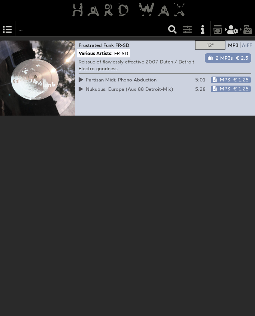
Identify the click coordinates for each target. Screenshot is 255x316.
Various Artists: (96, 53)
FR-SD (122, 45)
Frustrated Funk (96, 45)
